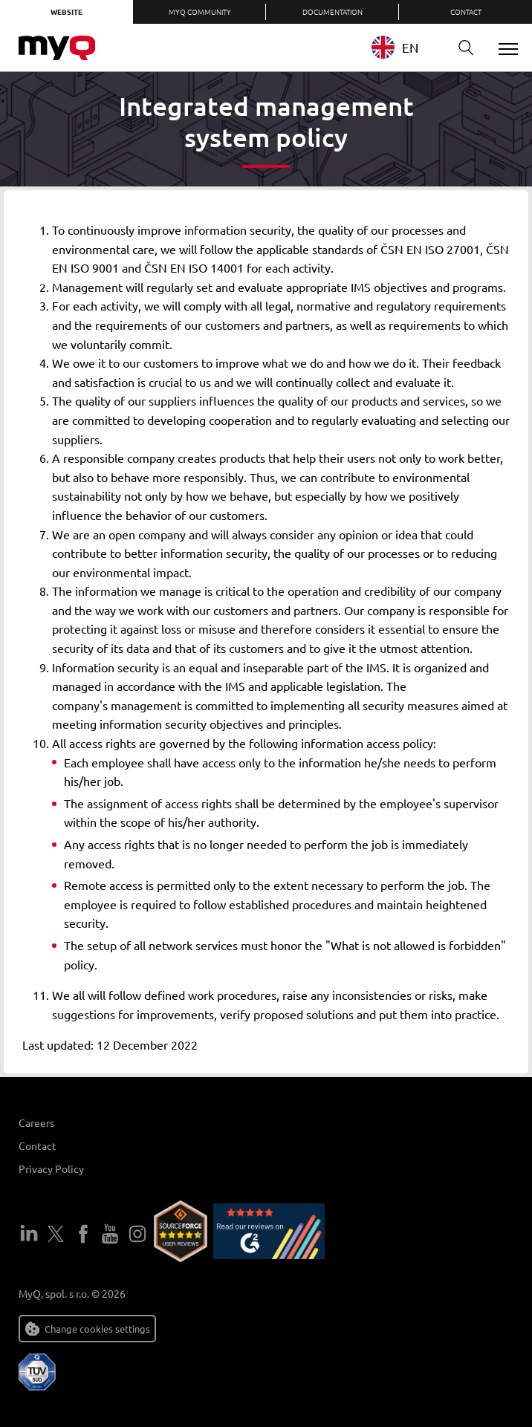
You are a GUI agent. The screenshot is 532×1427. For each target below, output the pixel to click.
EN (395, 47)
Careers (36, 1122)
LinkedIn (29, 1233)
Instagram (137, 1233)
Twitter (55, 1233)
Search (460, 48)
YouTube (110, 1233)
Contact (465, 11)
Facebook (83, 1233)
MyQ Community (200, 11)
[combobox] (406, 47)
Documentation (332, 11)
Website (66, 11)
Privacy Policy (51, 1168)
